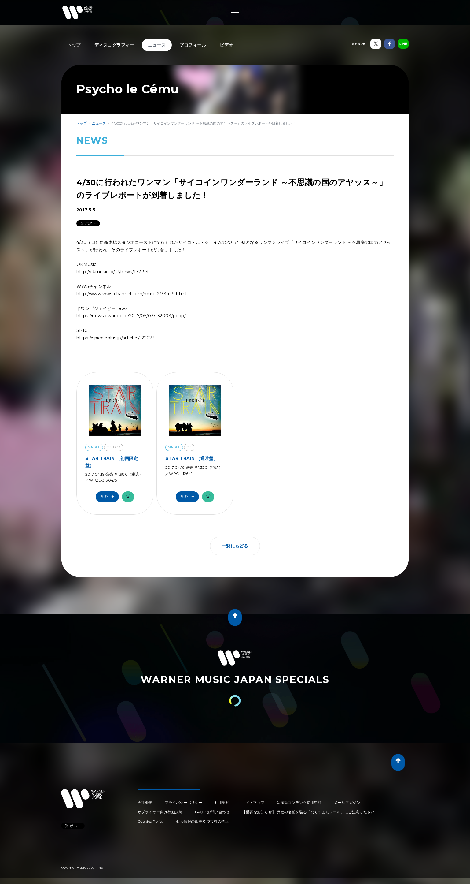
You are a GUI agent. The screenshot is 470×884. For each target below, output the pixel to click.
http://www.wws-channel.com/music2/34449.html (131, 294)
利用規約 (222, 802)
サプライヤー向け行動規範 (160, 812)
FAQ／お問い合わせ (212, 812)
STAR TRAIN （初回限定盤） (111, 462)
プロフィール (192, 45)
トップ (74, 45)
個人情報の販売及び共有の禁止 (202, 821)
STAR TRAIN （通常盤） (191, 458)
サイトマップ (253, 802)
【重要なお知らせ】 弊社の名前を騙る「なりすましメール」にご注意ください (308, 812)
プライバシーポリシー (183, 802)
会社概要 (145, 802)
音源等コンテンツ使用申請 (299, 802)
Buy (109, 496)
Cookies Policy (151, 821)
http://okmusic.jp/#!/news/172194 (112, 271)
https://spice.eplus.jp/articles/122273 (115, 338)
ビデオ (226, 45)
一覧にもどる (235, 546)
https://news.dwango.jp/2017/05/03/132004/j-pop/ (131, 316)
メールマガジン (347, 802)
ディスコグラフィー (114, 45)
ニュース (157, 45)
